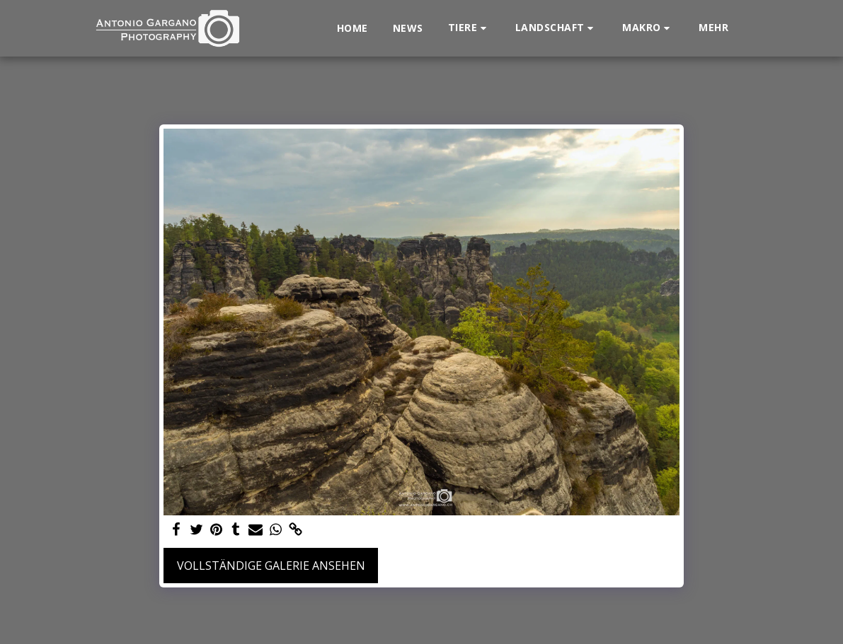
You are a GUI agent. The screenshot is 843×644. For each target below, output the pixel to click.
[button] (469, 28)
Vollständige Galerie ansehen (271, 565)
